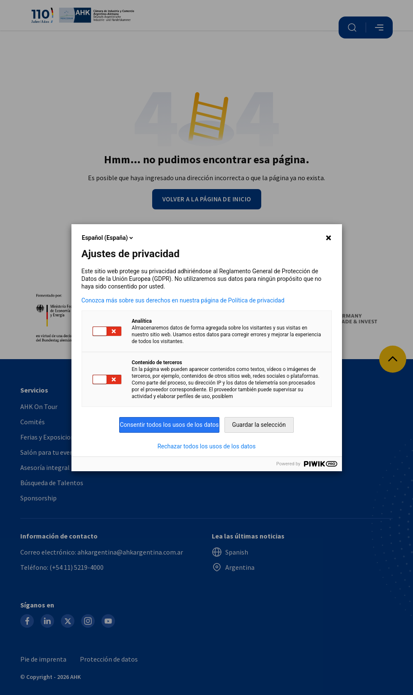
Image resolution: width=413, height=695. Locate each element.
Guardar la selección (259, 424)
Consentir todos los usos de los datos (169, 424)
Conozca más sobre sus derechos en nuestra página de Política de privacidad (183, 300)
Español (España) (108, 237)
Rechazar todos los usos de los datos (206, 446)
